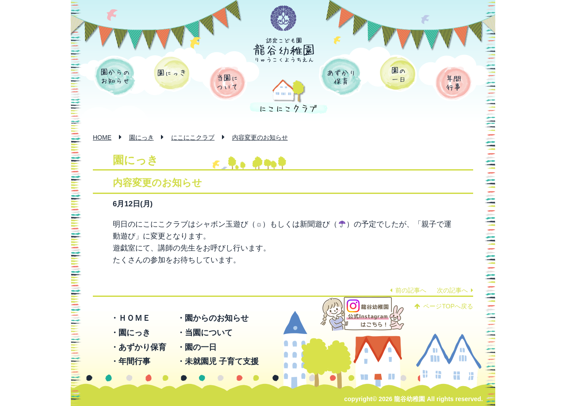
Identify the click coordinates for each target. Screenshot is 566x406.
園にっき (172, 73)
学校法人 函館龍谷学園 (283, 18)
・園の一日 (197, 347)
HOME (102, 137)
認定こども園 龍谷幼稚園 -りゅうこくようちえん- (284, 50)
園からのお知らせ (115, 76)
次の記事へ (455, 290)
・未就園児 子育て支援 (218, 361)
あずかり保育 (341, 76)
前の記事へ (408, 290)
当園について (227, 83)
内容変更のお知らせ (260, 137)
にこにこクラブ (192, 137)
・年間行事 (130, 361)
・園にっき (130, 332)
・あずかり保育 (138, 347)
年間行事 (453, 83)
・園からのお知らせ (213, 318)
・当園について (205, 332)
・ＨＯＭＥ (130, 318)
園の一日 (398, 73)
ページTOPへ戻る (443, 306)
